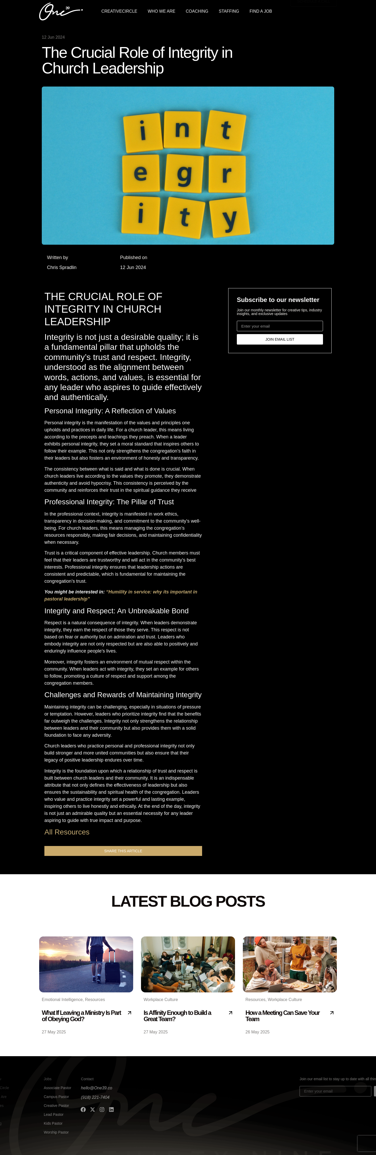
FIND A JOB (261, 10)
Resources (95, 999)
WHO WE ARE (161, 10)
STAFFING (229, 10)
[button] (123, 851)
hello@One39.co (51, 1088)
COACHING (197, 10)
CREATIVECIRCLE (119, 10)
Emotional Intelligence (62, 999)
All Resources (67, 832)
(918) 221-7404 (50, 1097)
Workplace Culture (161, 999)
